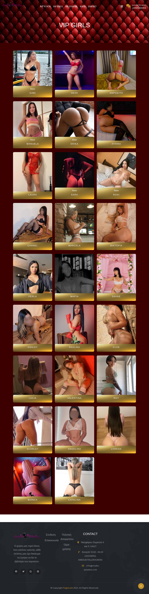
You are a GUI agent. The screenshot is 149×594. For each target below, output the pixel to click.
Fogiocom (68, 588)
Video (83, 7)
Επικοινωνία (52, 540)
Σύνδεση (51, 535)
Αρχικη (45, 7)
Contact (92, 7)
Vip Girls (58, 7)
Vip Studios (71, 7)
